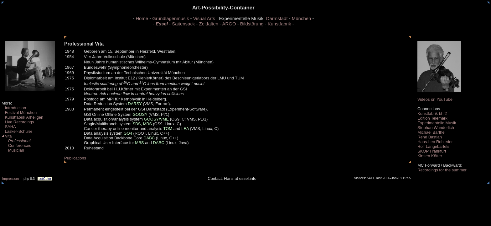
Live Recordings (18, 122)
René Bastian (429, 137)
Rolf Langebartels (433, 146)
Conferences (16, 145)
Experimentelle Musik (436, 123)
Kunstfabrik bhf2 (432, 113)
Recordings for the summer (442, 170)
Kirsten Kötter (429, 155)
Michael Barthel (431, 132)
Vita (7, 136)
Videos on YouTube (434, 99)
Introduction (14, 107)
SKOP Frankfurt (431, 151)
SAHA (9, 126)
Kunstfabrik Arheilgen (22, 117)
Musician (13, 150)
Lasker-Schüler (17, 131)
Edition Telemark (432, 118)
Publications (75, 158)
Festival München (19, 112)
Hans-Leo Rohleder (435, 141)
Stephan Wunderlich (435, 127)
